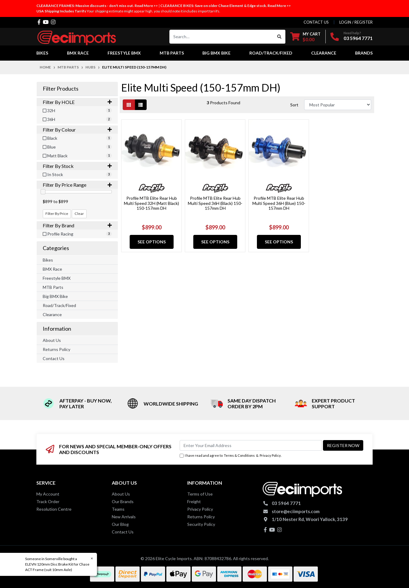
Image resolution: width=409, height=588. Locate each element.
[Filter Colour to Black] (77, 138)
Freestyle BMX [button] (124, 52)
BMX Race (52, 269)
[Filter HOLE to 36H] (77, 119)
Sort (294, 104)
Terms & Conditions (239, 455)
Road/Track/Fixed (59, 305)
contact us (316, 22)
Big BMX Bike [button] (216, 52)
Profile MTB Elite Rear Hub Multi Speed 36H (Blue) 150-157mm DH (278, 203)
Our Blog (120, 524)
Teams (118, 509)
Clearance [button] (323, 52)
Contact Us (54, 358)
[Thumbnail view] (129, 104)
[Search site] (279, 37)
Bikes (48, 259)
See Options (152, 241)
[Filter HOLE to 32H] (77, 110)
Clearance (52, 314)
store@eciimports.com (296, 511)
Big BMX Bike (55, 296)
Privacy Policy (270, 455)
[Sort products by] (337, 104)
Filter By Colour (77, 129)
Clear (79, 213)
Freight (194, 501)
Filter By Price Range (77, 185)
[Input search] (221, 37)
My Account (47, 493)
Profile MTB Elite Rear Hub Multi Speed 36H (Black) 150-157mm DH (215, 203)
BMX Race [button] (78, 52)
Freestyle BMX (57, 278)
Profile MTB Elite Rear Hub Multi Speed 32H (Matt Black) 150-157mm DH (151, 203)
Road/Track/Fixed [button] (270, 52)
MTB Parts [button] (172, 52)
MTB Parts (53, 287)
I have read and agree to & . (230, 455)
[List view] (141, 104)
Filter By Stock (77, 166)
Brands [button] (364, 52)
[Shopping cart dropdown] (305, 36)
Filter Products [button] (60, 88)
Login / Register (356, 22)
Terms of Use (200, 493)
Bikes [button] (42, 52)
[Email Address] (251, 445)
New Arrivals (124, 516)
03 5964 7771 (358, 38)
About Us (52, 340)
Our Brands (123, 501)
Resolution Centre (53, 509)
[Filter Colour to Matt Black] (77, 155)
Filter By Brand (77, 225)
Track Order (47, 501)
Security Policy (201, 524)
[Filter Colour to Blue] (77, 146)
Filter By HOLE (77, 102)
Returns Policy (56, 349)
